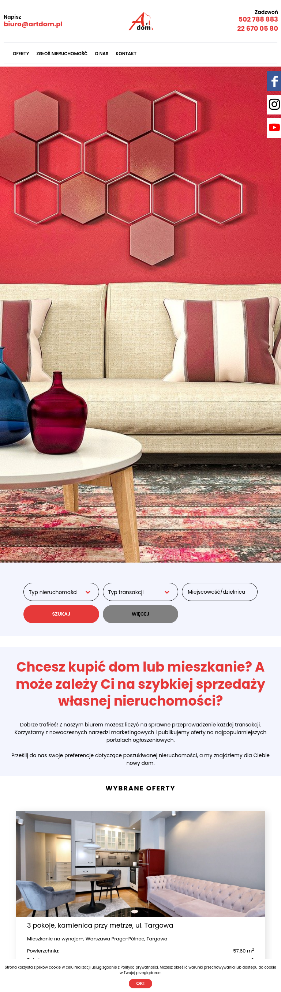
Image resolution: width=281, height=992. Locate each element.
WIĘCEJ (140, 613)
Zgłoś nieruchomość (61, 53)
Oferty (21, 53)
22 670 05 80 (257, 28)
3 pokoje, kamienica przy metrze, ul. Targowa (100, 925)
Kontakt (126, 53)
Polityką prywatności (139, 967)
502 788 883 (258, 19)
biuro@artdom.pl (33, 24)
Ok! (140, 983)
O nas (101, 53)
